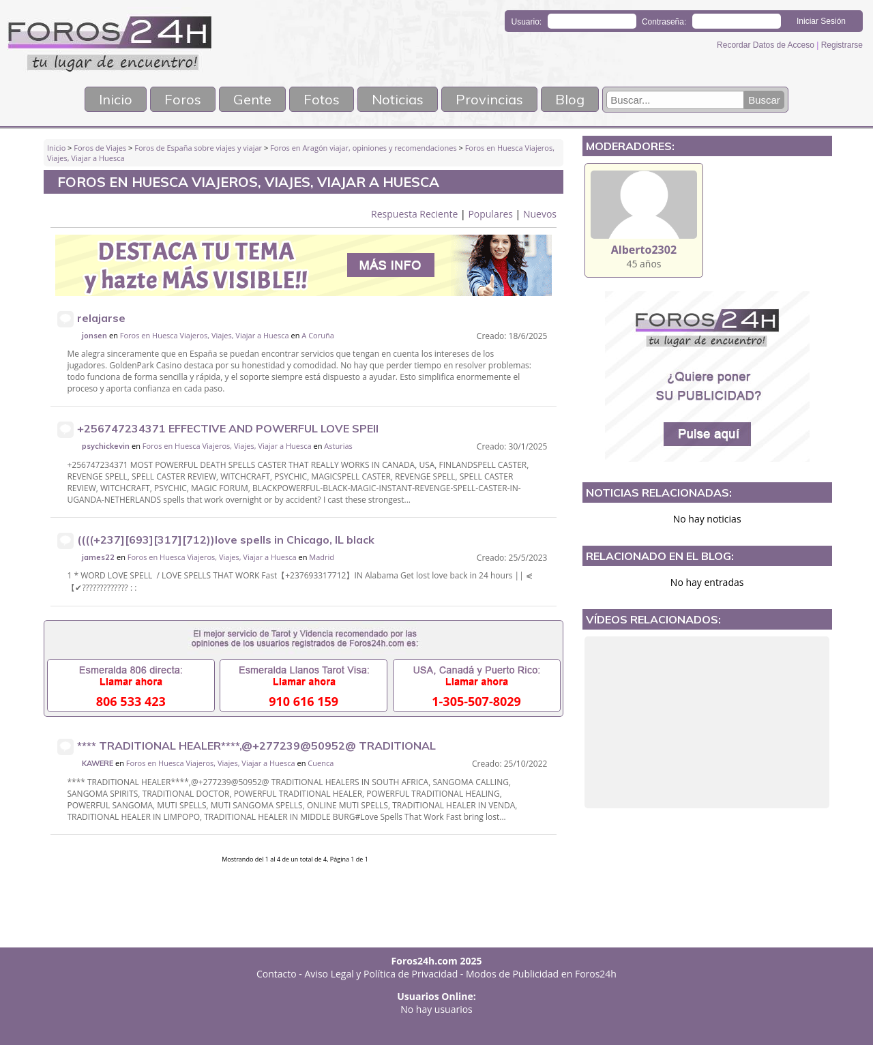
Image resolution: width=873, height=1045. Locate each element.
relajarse (101, 318)
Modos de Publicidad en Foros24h (541, 973)
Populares (490, 213)
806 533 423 (131, 701)
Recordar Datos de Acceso (766, 45)
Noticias (398, 99)
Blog (570, 99)
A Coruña (317, 335)
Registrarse (842, 45)
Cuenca (321, 763)
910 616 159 (303, 701)
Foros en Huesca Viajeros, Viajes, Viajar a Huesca (204, 335)
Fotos (322, 99)
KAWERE (97, 763)
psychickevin (106, 446)
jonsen (94, 335)
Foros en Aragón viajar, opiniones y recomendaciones (363, 148)
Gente (252, 99)
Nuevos (540, 213)
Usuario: (527, 22)
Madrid (321, 557)
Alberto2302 (644, 249)
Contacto (276, 973)
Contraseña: (664, 22)
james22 (98, 557)
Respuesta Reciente (414, 213)
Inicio (115, 99)
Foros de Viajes (100, 148)
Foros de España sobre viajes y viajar (198, 148)
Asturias (338, 446)
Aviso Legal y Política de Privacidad (381, 973)
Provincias (489, 99)
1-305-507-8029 (476, 701)
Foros (182, 99)
